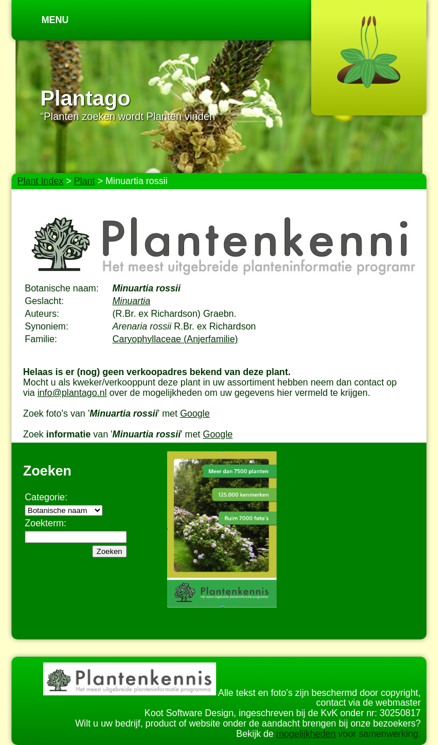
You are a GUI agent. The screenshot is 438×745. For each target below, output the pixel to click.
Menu (55, 20)
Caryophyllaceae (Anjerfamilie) (175, 339)
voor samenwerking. (378, 734)
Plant (84, 181)
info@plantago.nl (72, 393)
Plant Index (40, 181)
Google (195, 413)
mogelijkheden (305, 734)
